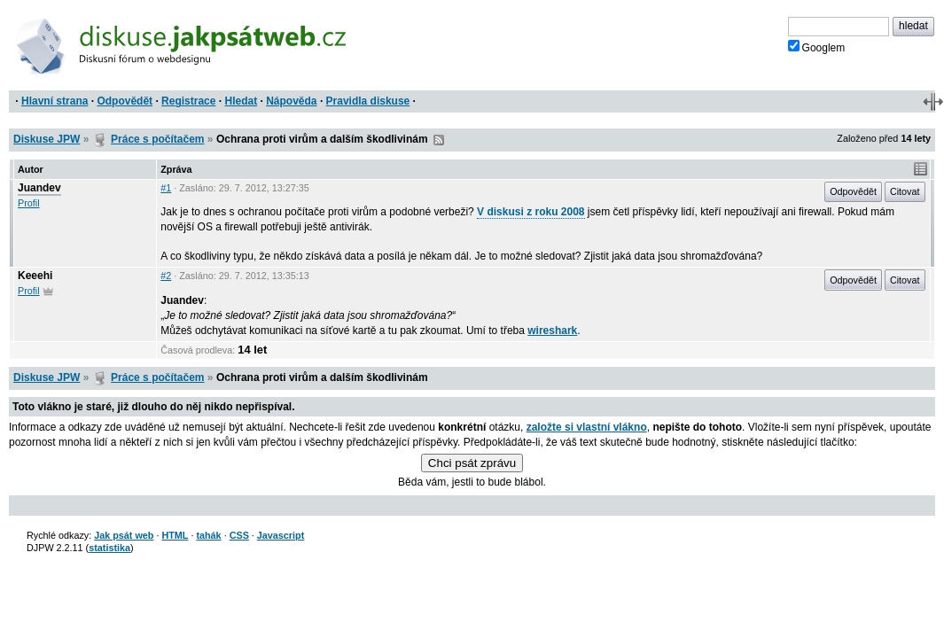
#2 (165, 275)
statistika (109, 547)
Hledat (240, 101)
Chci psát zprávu (472, 463)
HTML (174, 535)
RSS (438, 140)
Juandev (39, 188)
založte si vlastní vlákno (587, 427)
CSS (239, 535)
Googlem (817, 47)
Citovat (905, 191)
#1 (165, 188)
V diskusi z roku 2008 (530, 212)
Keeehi (35, 275)
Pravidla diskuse (368, 101)
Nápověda (291, 101)
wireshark (552, 330)
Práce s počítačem (157, 139)
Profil (29, 203)
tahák (208, 535)
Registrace (188, 101)
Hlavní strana (54, 101)
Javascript (280, 535)
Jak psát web (123, 535)
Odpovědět (124, 101)
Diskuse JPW (46, 139)
